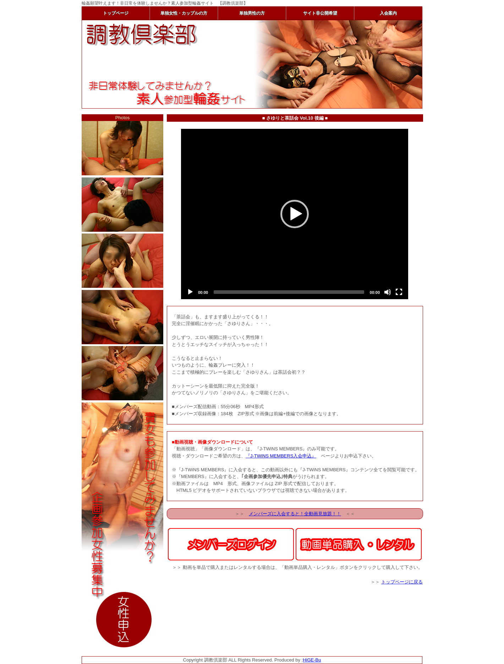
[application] (294, 214)
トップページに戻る (402, 582)
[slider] (289, 292)
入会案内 (388, 13)
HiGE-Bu (312, 660)
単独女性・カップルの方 (183, 13)
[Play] (190, 292)
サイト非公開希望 (320, 13)
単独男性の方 (252, 13)
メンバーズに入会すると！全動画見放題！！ (295, 513)
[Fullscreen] (398, 292)
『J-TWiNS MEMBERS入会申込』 (281, 456)
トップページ (115, 13)
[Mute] (387, 292)
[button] (294, 214)
